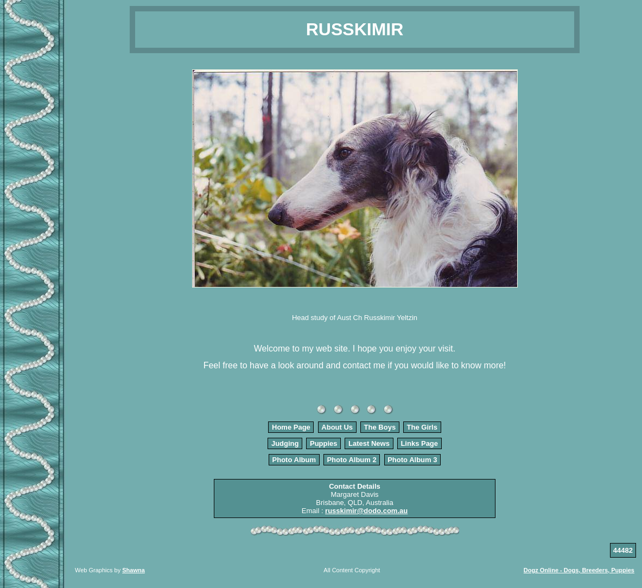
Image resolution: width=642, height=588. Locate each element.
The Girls (422, 427)
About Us (337, 427)
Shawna (133, 570)
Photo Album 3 (412, 460)
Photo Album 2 (351, 460)
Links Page (419, 443)
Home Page (291, 427)
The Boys (380, 427)
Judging (285, 443)
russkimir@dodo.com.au (366, 511)
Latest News (369, 443)
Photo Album (294, 460)
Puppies (324, 443)
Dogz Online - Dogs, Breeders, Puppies (579, 570)
